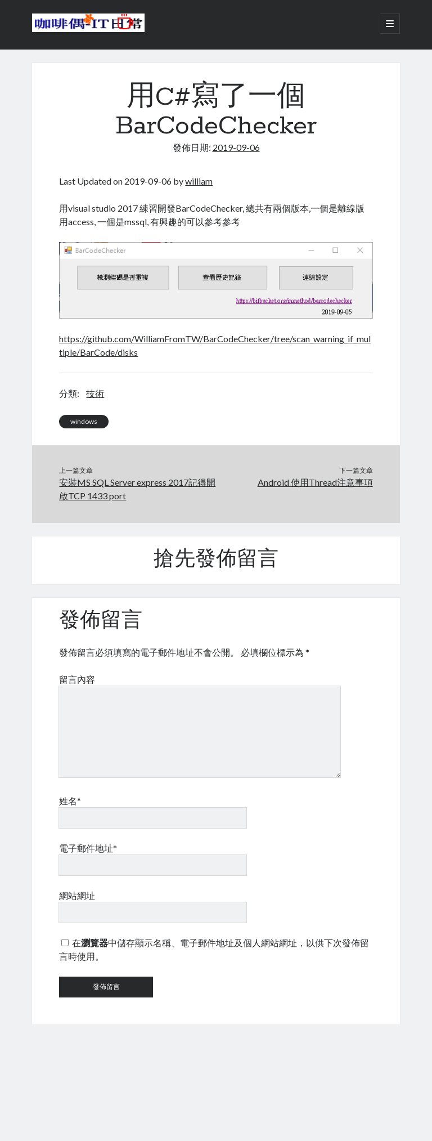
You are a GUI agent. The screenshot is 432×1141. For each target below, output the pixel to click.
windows (83, 421)
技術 (95, 393)
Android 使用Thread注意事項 (315, 482)
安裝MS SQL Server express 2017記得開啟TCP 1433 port (137, 489)
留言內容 (77, 679)
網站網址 (77, 895)
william (199, 181)
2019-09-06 (236, 147)
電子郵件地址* (88, 848)
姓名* (70, 800)
